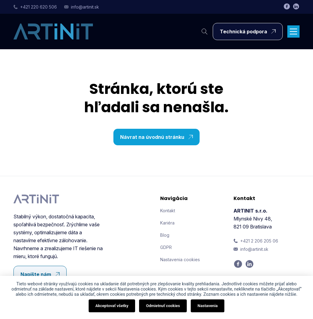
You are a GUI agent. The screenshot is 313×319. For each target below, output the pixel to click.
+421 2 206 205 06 (256, 240)
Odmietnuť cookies (163, 305)
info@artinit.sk (81, 6)
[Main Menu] (293, 31)
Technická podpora (249, 31)
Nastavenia (207, 305)
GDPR (166, 247)
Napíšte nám (41, 274)
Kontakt (167, 210)
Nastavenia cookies (180, 259)
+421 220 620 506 (35, 6)
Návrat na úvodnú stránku (158, 137)
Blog (164, 235)
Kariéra (167, 222)
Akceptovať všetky (111, 305)
